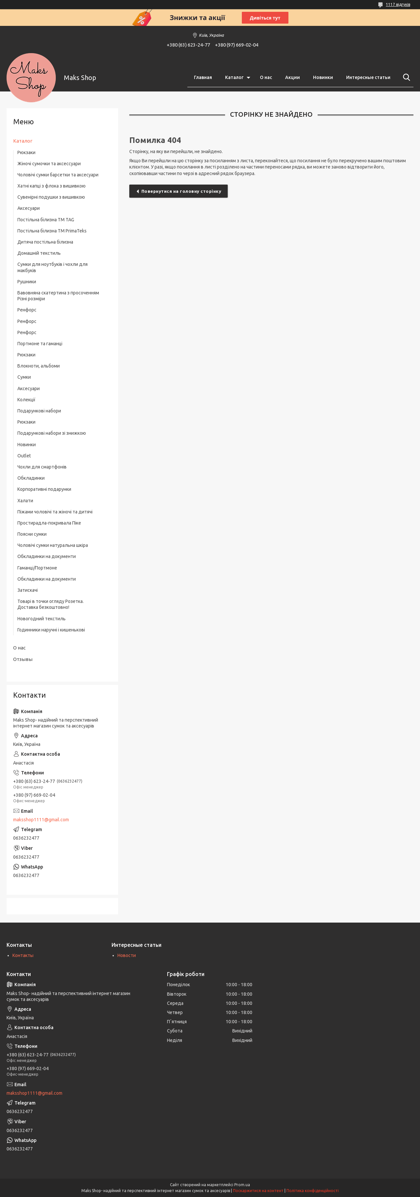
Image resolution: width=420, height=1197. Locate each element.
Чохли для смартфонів (42, 466)
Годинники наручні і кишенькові (51, 629)
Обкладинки (31, 478)
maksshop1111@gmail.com (41, 819)
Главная (203, 77)
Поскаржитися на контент (258, 1190)
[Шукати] (405, 77)
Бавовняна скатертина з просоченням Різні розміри (58, 295)
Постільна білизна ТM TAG (45, 219)
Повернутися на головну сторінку (181, 191)
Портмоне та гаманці (39, 343)
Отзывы (22, 659)
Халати (25, 500)
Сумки (24, 377)
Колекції (26, 399)
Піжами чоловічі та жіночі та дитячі (55, 511)
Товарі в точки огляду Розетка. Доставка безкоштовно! (50, 604)
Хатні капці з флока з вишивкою (51, 186)
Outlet (24, 455)
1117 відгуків (398, 4)
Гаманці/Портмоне (37, 567)
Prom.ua (242, 1185)
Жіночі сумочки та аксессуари (49, 163)
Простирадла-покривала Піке (49, 523)
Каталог (234, 77)
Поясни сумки (32, 534)
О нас (266, 77)
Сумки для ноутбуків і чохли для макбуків (52, 267)
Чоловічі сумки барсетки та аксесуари (57, 174)
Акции (292, 77)
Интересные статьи (368, 77)
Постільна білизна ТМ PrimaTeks (52, 230)
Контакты (22, 955)
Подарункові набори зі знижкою (51, 433)
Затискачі (27, 590)
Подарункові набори (39, 410)
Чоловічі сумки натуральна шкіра (52, 545)
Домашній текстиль (39, 253)
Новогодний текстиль (41, 618)
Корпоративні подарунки (44, 489)
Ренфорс (26, 309)
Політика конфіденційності (312, 1190)
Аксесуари (28, 208)
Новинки (323, 77)
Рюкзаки (26, 152)
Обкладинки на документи (46, 556)
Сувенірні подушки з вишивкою (51, 197)
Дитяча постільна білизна (45, 242)
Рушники (26, 281)
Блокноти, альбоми (38, 366)
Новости (126, 955)
